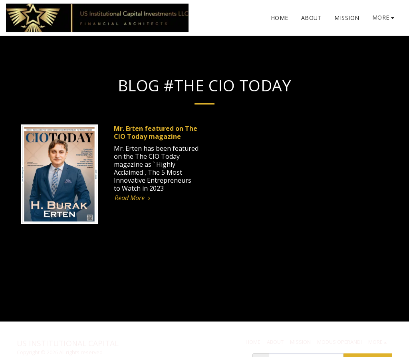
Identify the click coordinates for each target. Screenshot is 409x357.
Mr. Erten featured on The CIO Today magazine (155, 132)
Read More (134, 197)
